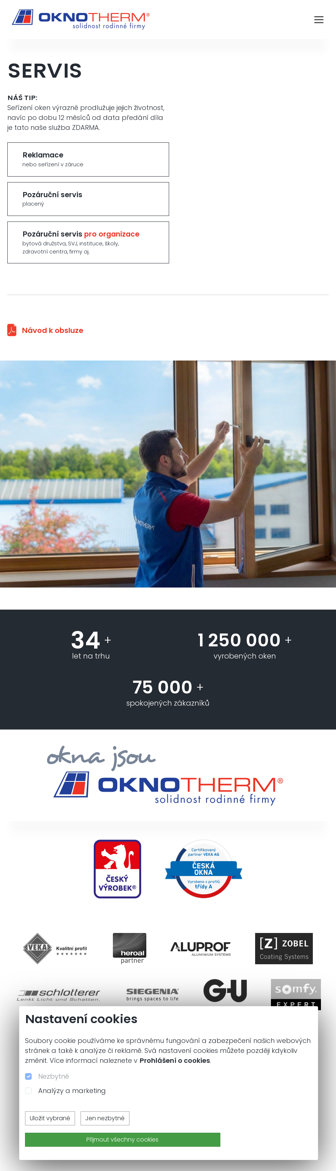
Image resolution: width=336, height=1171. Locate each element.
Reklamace (88, 159)
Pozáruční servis (88, 199)
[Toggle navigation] (319, 19)
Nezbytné (53, 1076)
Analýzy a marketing (72, 1090)
